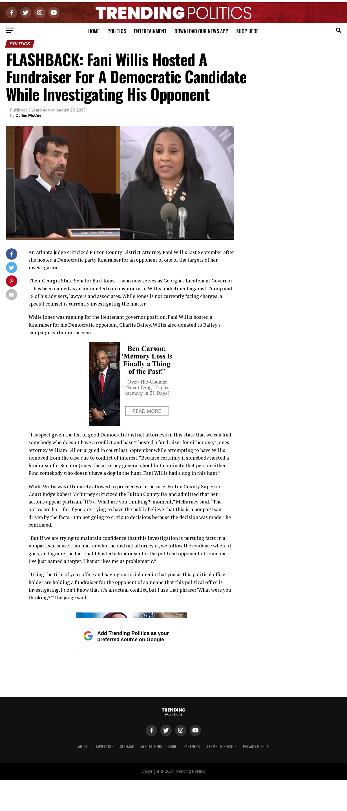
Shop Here (247, 31)
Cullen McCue (28, 115)
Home (94, 31)
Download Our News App (201, 31)
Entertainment (150, 31)
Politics (116, 31)
